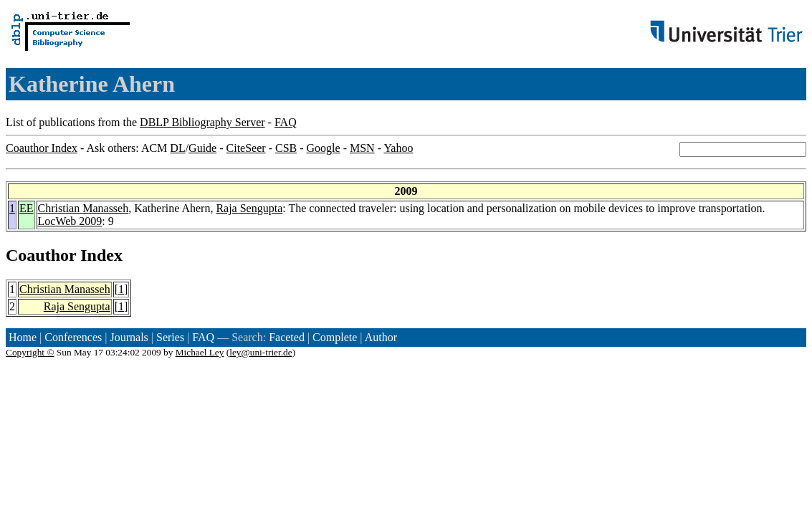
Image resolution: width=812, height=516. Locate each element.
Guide (202, 148)
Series (170, 337)
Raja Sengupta (249, 208)
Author (381, 337)
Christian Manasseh (83, 208)
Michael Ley (200, 352)
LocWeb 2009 (70, 221)
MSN (362, 148)
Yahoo (398, 148)
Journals (129, 337)
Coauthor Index (41, 148)
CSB (286, 148)
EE (26, 208)
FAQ (285, 122)
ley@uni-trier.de (260, 352)
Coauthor (41, 255)
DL (177, 148)
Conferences (73, 337)
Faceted (287, 337)
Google (323, 148)
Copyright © (30, 352)
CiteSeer (246, 148)
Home (23, 337)
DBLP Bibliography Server (202, 122)
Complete (334, 337)
